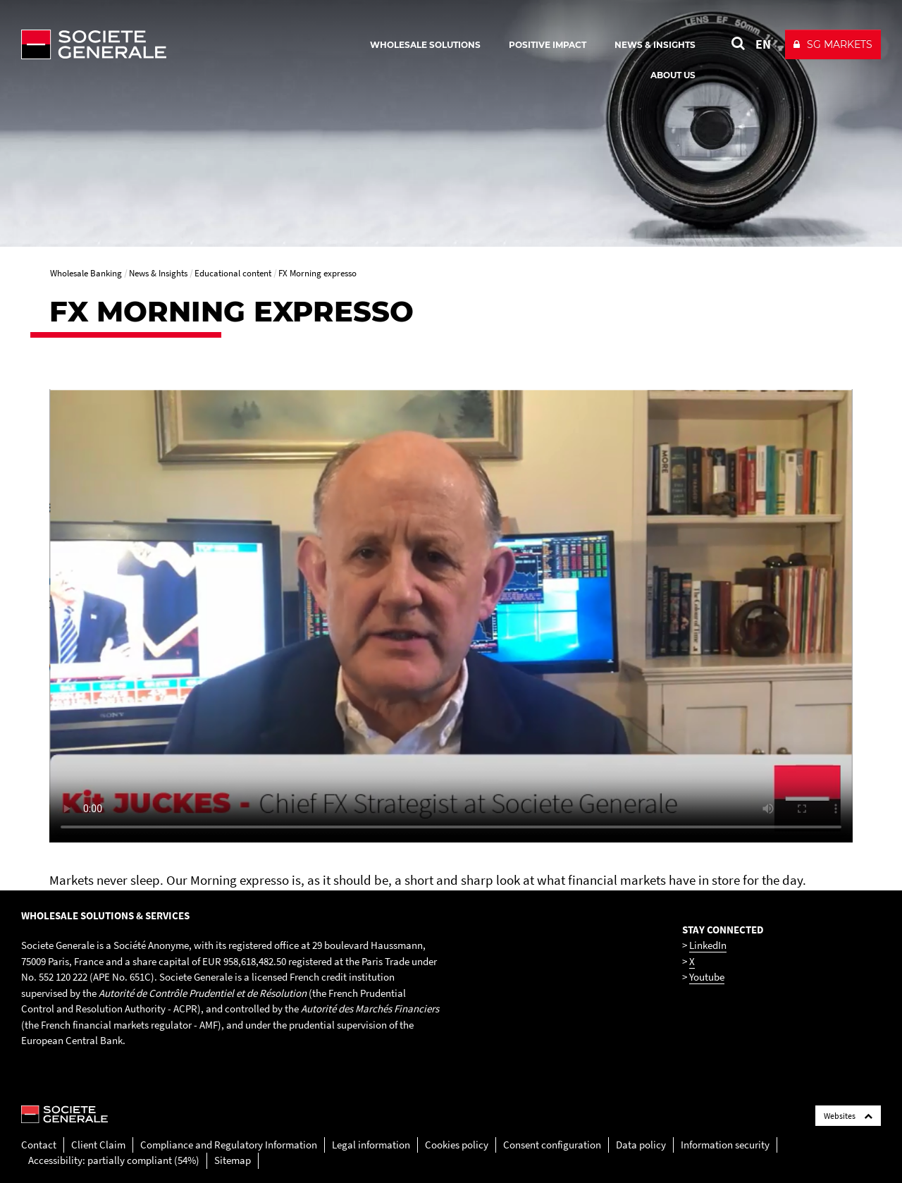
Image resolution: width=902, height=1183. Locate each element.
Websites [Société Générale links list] (848, 1115)
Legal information (371, 1144)
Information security (725, 1144)
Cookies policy (456, 1144)
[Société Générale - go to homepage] (176, 44)
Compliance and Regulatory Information (228, 1144)
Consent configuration (552, 1144)
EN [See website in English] (763, 44)
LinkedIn (708, 945)
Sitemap (232, 1160)
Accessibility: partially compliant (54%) (113, 1160)
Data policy (641, 1144)
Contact (38, 1144)
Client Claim (98, 1144)
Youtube (706, 976)
